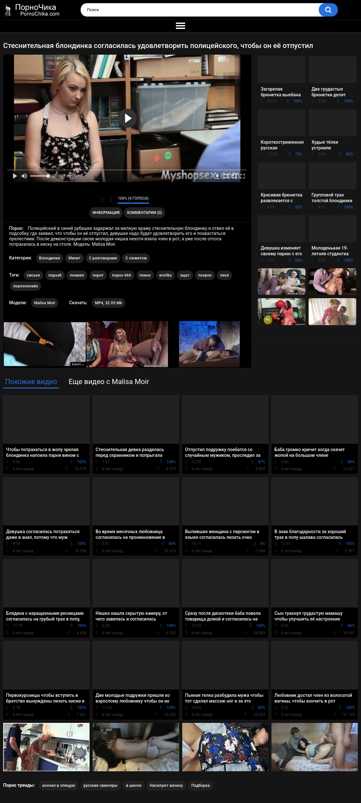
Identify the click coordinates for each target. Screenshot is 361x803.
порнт (98, 275)
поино (145, 275)
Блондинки (49, 258)
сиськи (33, 275)
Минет (75, 258)
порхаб (55, 275)
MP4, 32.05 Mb (108, 303)
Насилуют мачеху (166, 785)
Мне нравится (102, 200)
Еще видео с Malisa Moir (109, 381)
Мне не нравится (111, 200)
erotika (165, 275)
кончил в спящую (58, 785)
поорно (205, 275)
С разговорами (103, 258)
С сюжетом (136, 258)
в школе (133, 785)
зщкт (185, 275)
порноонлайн (25, 286)
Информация (106, 212)
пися (224, 275)
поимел (77, 275)
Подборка (200, 785)
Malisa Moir (45, 303)
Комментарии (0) (144, 212)
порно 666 (121, 275)
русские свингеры (100, 785)
